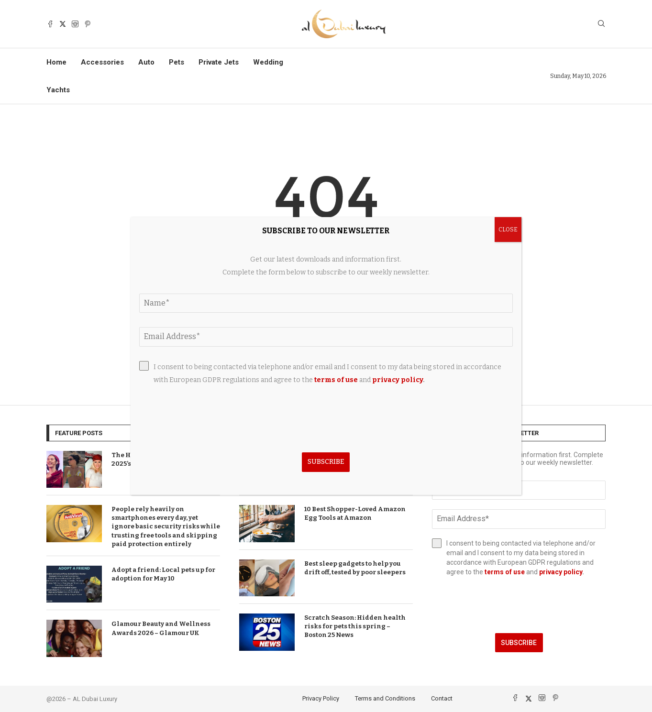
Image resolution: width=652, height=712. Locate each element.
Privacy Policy (320, 698)
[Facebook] (50, 24)
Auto (146, 62)
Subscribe (519, 642)
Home (56, 62)
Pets (176, 62)
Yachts (58, 90)
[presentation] (519, 605)
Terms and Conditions (385, 698)
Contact (442, 698)
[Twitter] (62, 24)
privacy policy (560, 572)
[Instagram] (75, 24)
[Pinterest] (87, 24)
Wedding (268, 62)
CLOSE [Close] (508, 229)
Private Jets (219, 62)
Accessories (102, 62)
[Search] (601, 24)
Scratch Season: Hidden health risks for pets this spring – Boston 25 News (355, 626)
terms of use (505, 572)
